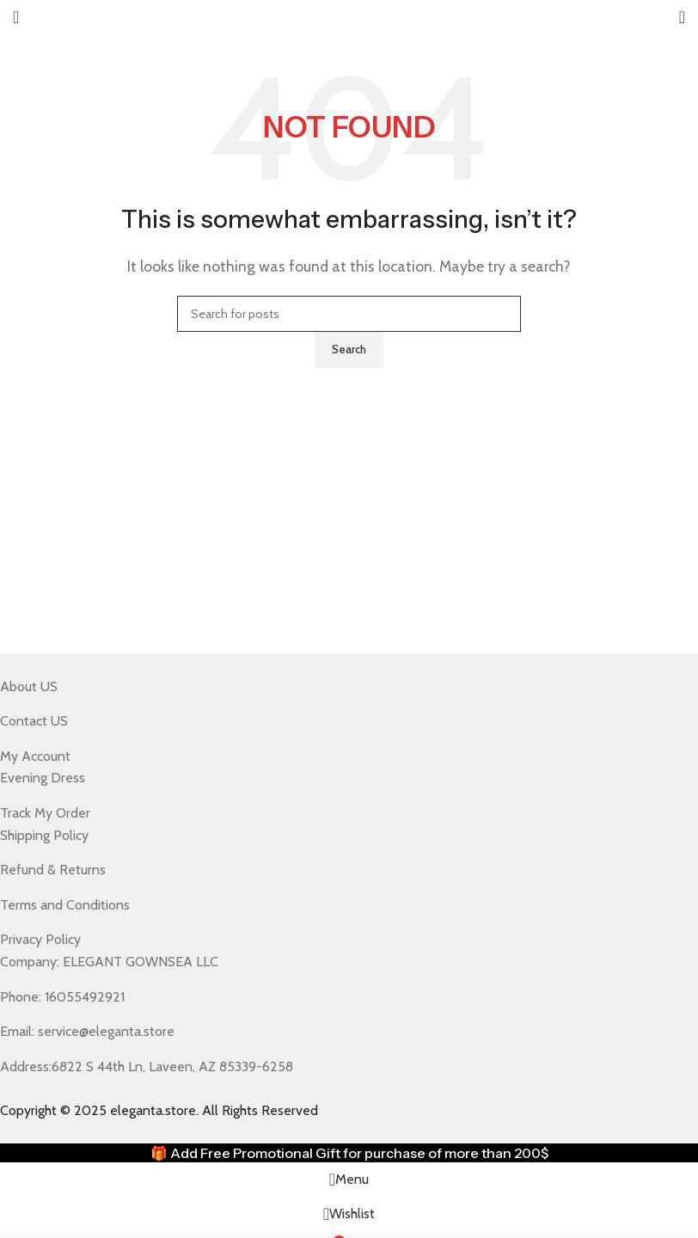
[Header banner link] (349, 619)
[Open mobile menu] (16, 17)
